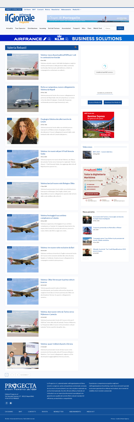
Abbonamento (66, 9)
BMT (34, 9)
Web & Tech (97, 28)
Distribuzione (32, 28)
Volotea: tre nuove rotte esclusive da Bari (57, 247)
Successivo (24, 375)
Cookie (118, 418)
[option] (88, 18)
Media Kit (76, 9)
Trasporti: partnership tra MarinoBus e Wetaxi (107, 227)
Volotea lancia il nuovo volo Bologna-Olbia (57, 183)
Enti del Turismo (54, 28)
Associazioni (66, 28)
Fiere (89, 28)
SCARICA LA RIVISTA (104, 93)
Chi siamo (27, 9)
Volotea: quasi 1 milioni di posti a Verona (57, 344)
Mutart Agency (125, 418)
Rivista (47, 9)
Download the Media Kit (113, 102)
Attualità (9, 28)
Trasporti (76, 28)
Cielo (9, 54)
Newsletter (56, 9)
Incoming (43, 28)
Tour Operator (20, 28)
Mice (83, 28)
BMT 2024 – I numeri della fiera (102, 152)
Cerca (120, 28)
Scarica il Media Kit (95, 102)
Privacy (113, 418)
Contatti (40, 9)
